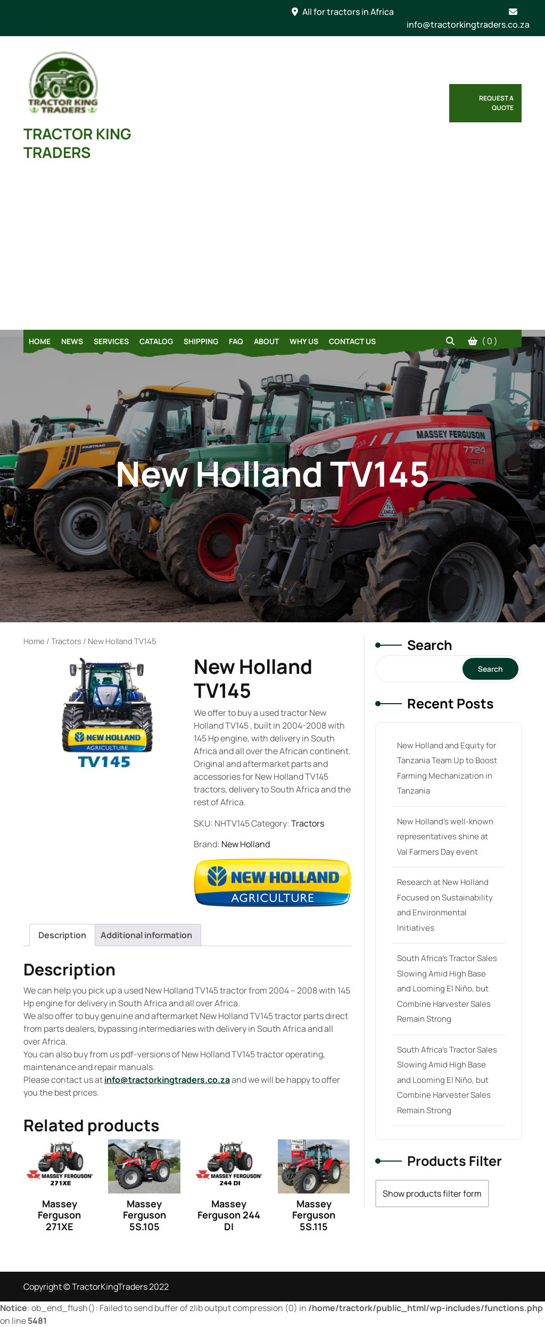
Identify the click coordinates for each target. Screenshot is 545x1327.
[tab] (62, 935)
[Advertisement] (272, 250)
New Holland (245, 844)
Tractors (66, 641)
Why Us (304, 341)
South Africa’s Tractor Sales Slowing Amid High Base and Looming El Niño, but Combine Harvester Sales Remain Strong (447, 988)
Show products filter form (432, 1193)
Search (429, 645)
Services (111, 341)
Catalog (156, 341)
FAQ (236, 341)
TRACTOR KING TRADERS (77, 142)
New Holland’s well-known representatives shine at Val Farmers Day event (445, 836)
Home (40, 341)
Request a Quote (496, 103)
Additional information (146, 935)
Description (62, 935)
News (72, 341)
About (266, 341)
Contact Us (352, 341)
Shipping (201, 341)
